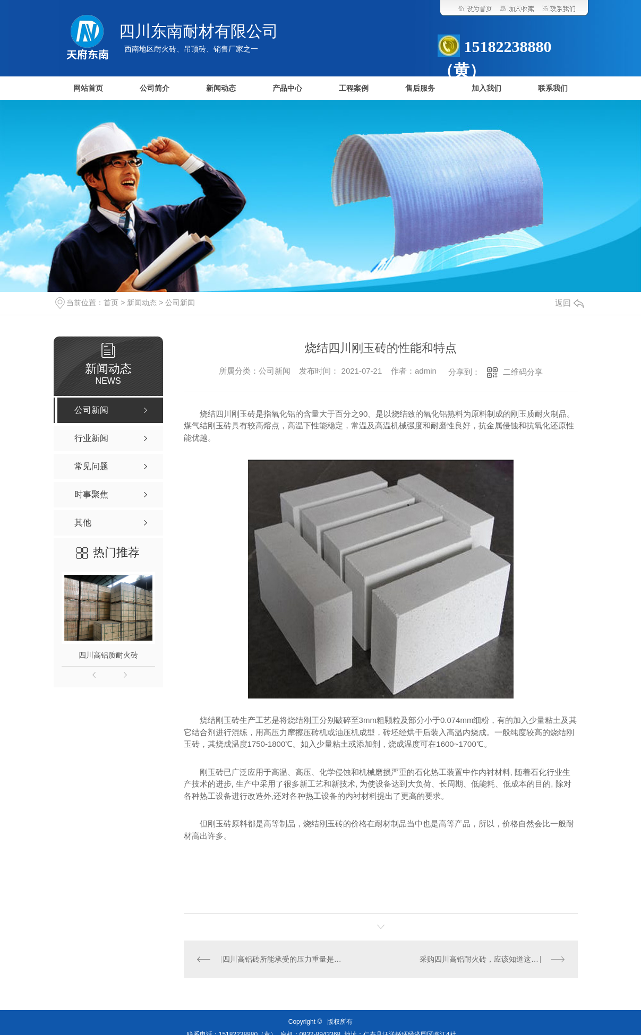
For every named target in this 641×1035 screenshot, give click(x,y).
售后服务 (420, 88)
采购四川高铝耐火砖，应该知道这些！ (483, 959)
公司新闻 (180, 302)
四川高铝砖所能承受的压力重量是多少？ (282, 959)
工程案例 (354, 88)
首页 (111, 302)
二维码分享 (523, 371)
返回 (569, 302)
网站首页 (88, 88)
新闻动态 (221, 88)
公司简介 (154, 88)
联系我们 (553, 88)
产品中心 (287, 88)
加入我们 (486, 88)
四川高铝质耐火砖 (108, 655)
